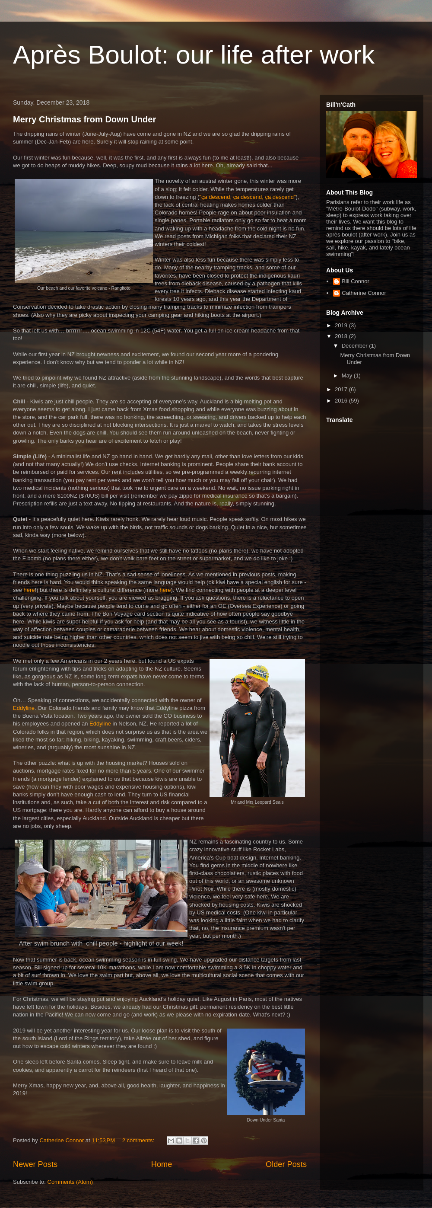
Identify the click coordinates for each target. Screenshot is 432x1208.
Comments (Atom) (70, 1182)
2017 (342, 389)
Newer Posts (35, 1164)
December (355, 345)
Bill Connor (355, 281)
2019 (342, 325)
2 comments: (139, 1140)
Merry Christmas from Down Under (84, 119)
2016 (342, 400)
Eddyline (24, 708)
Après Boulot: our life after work (194, 54)
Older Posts (286, 1164)
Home (161, 1164)
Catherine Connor (364, 293)
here (29, 590)
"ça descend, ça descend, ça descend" (247, 197)
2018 (342, 336)
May (348, 375)
